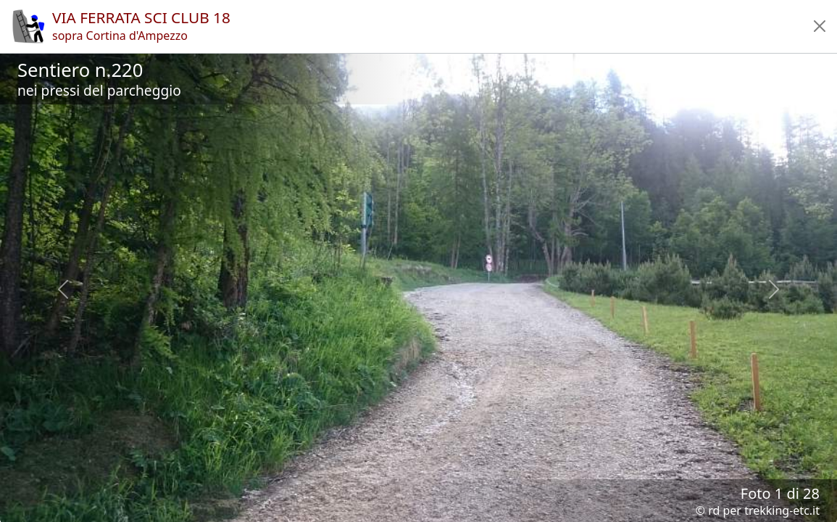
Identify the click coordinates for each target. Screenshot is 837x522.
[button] (819, 26)
